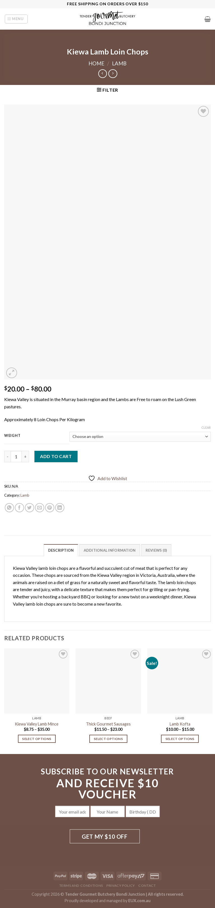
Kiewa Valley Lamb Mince (37, 724)
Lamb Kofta (180, 724)
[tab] (61, 550)
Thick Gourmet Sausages (108, 724)
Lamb (119, 63)
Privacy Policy (120, 885)
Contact (147, 885)
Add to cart (56, 456)
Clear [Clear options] (206, 427)
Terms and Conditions (81, 885)
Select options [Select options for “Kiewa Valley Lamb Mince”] (36, 739)
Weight (12, 436)
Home (96, 63)
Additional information (110, 550)
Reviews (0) (156, 550)
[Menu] (16, 19)
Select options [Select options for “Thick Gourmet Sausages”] (108, 739)
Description (61, 550)
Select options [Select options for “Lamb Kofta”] (180, 739)
